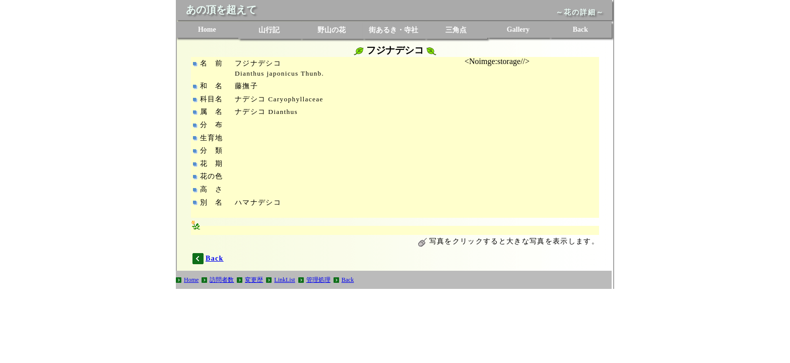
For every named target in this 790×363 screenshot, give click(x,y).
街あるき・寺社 (393, 30)
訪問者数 (222, 279)
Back (580, 29)
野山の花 (331, 30)
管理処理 (318, 279)
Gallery (518, 29)
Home (207, 29)
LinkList (284, 279)
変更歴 (254, 279)
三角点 (456, 30)
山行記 (269, 30)
